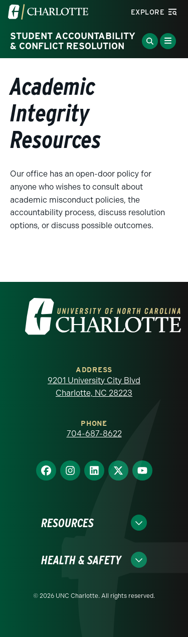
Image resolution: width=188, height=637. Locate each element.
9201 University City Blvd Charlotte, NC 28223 (94, 387)
